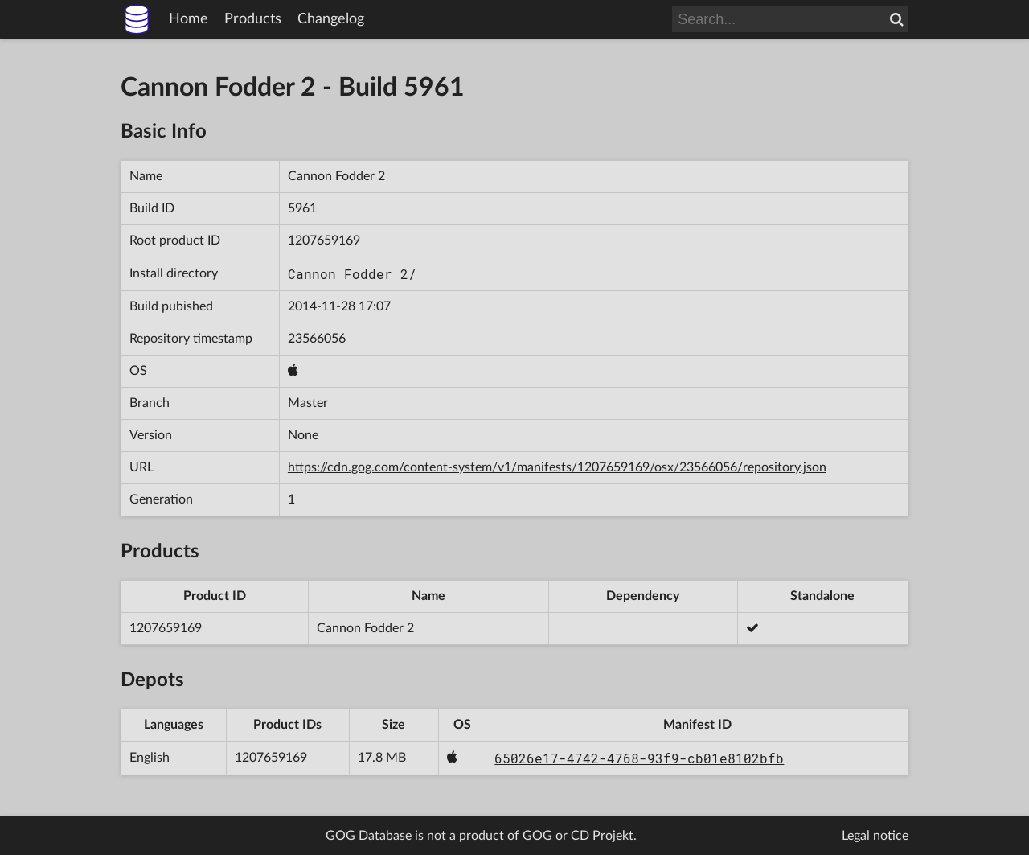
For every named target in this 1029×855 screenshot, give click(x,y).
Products (252, 19)
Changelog (330, 19)
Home (188, 19)
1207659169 (324, 240)
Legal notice (875, 835)
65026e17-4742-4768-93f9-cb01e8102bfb (639, 758)
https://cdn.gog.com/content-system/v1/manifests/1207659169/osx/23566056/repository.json (557, 467)
